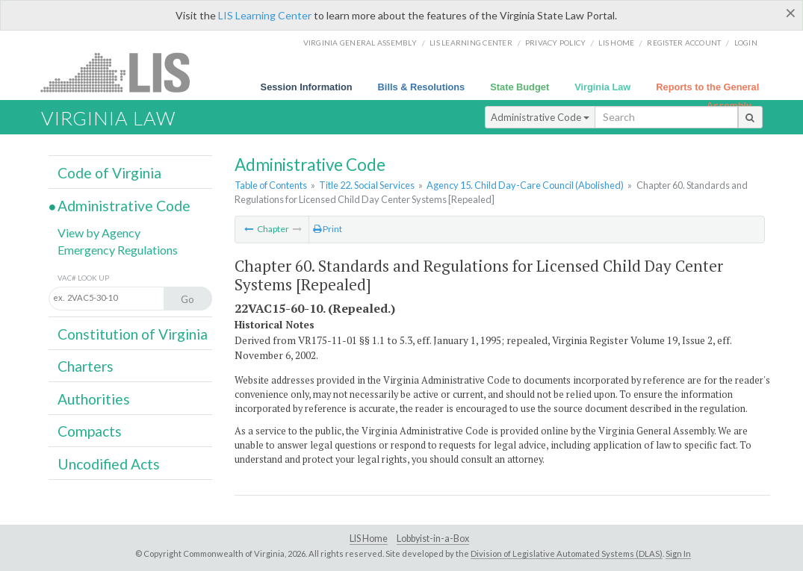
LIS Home (369, 538)
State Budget (519, 87)
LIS (123, 72)
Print (327, 228)
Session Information (307, 87)
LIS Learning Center (264, 15)
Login (745, 42)
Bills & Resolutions (421, 87)
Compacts (90, 431)
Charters (86, 366)
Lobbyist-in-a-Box (433, 538)
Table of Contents (271, 185)
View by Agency (99, 232)
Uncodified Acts (109, 463)
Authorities (94, 399)
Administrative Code (540, 117)
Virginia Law (602, 87)
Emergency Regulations (118, 250)
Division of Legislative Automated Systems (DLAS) (567, 553)
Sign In (678, 553)
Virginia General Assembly (360, 42)
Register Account (684, 42)
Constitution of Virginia (133, 334)
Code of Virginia (109, 172)
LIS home (616, 42)
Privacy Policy (555, 42)
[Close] (790, 12)
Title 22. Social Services (367, 185)
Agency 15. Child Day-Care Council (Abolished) (525, 185)
